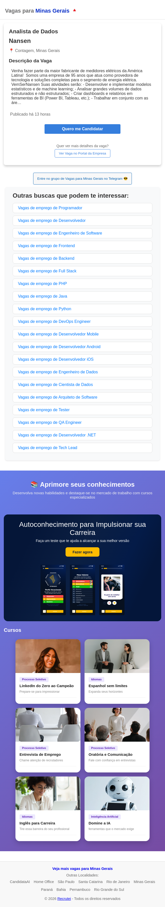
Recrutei (64, 899)
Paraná (47, 890)
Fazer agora (83, 552)
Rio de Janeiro (118, 882)
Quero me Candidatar (82, 129)
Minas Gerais (144, 882)
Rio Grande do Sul (109, 890)
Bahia (61, 890)
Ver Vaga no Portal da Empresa (82, 153)
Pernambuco (80, 890)
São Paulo (66, 882)
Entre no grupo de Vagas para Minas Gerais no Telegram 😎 (82, 178)
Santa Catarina (90, 882)
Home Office (44, 882)
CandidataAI (20, 882)
